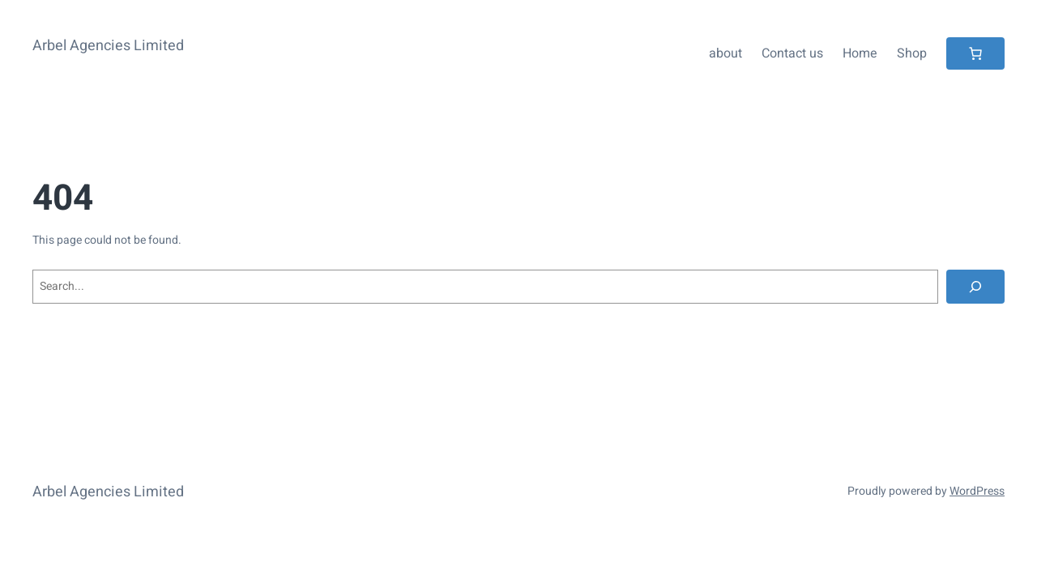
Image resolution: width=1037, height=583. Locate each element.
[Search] (975, 287)
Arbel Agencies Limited (108, 46)
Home (860, 53)
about (725, 53)
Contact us (792, 53)
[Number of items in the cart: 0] (975, 53)
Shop (912, 53)
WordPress (977, 491)
